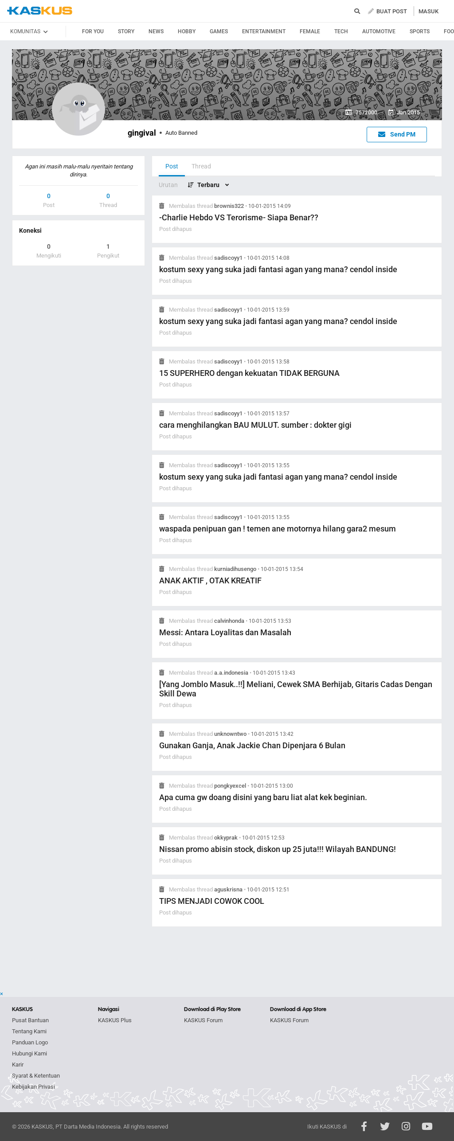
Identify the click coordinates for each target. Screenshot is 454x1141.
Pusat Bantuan (30, 1020)
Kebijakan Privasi (33, 1086)
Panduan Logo (30, 1042)
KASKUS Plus (115, 1020)
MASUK (428, 11)
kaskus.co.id (40, 11)
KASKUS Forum (203, 1020)
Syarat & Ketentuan (36, 1075)
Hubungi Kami (29, 1053)
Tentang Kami (29, 1031)
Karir (17, 1064)
